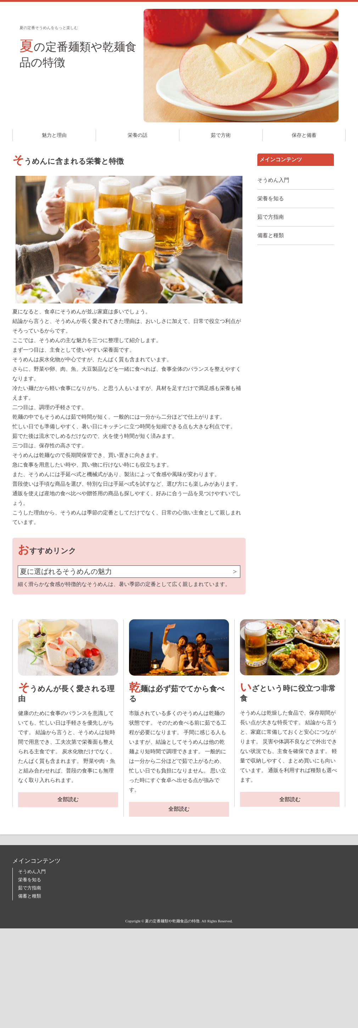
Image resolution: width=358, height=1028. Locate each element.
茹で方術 (221, 135)
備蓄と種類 (270, 235)
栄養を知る (270, 198)
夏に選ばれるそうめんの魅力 (66, 571)
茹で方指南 (270, 217)
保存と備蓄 (304, 135)
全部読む (68, 799)
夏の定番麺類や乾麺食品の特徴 (77, 53)
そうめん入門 (273, 180)
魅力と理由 (54, 135)
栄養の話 (137, 135)
